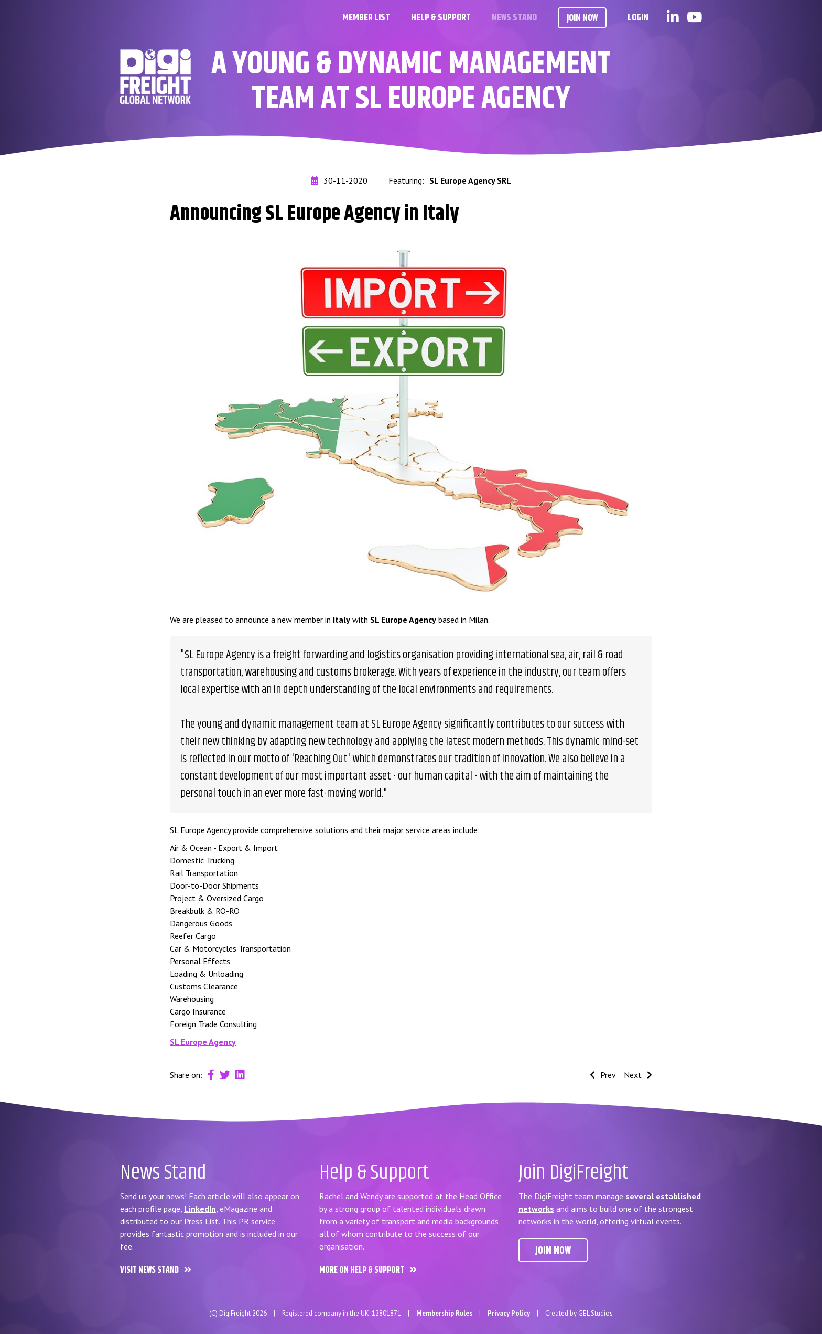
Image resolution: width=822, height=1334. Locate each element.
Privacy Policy (509, 1313)
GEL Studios (595, 1313)
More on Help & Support (361, 1270)
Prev (603, 1075)
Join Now (582, 18)
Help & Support (441, 17)
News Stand (514, 17)
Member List (366, 17)
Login (638, 17)
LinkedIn (200, 1208)
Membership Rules (444, 1313)
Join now (553, 1251)
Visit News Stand (149, 1270)
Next (638, 1075)
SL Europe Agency (203, 1042)
